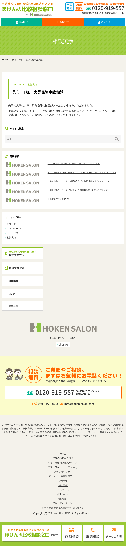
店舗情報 (63, 344)
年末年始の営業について (58, 199)
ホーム (63, 453)
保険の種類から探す (63, 458)
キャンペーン (14, 228)
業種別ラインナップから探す (63, 467)
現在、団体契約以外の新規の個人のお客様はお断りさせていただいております (82, 172)
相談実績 (32, 84)
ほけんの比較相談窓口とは (63, 476)
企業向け (104, 22)
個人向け (22, 22)
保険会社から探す (63, 471)
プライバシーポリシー (63, 503)
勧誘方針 (63, 499)
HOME (5, 59)
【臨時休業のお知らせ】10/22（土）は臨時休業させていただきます (78, 190)
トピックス (12, 233)
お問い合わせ (63, 494)
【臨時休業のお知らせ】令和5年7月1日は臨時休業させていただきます (79, 181)
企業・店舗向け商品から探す (63, 462)
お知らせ (11, 224)
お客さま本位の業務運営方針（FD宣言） (63, 508)
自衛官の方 (63, 22)
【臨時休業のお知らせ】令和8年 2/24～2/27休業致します (74, 163)
